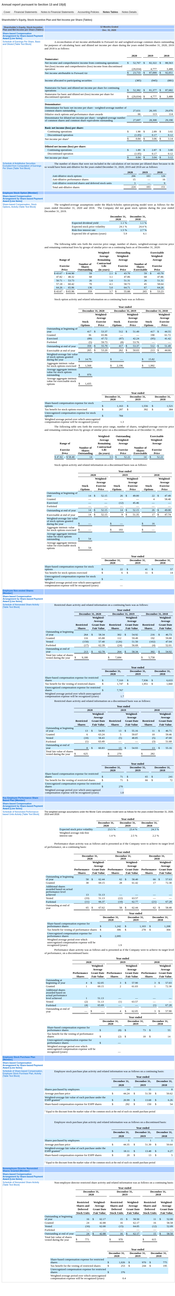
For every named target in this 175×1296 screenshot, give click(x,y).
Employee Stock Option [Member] (20, 193)
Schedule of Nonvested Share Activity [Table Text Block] (21, 605)
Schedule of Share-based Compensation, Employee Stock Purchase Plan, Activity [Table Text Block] (23, 1073)
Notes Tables (110, 12)
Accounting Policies (88, 12)
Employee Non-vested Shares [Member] (18, 591)
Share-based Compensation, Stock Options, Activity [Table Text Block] (19, 205)
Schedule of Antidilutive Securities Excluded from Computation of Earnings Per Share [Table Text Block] (22, 165)
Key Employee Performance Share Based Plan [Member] (20, 799)
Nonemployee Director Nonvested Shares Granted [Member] (20, 1169)
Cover (7, 12)
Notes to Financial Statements (57, 12)
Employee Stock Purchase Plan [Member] (19, 1058)
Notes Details (129, 12)
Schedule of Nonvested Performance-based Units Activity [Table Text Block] (21, 813)
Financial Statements (25, 12)
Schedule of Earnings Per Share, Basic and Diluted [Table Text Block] (21, 42)
